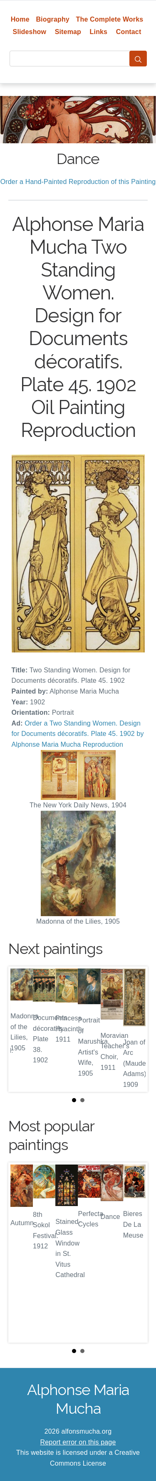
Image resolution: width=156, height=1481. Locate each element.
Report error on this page (78, 1442)
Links (99, 31)
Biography (52, 19)
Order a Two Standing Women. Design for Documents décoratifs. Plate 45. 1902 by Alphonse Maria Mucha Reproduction (78, 734)
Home (20, 19)
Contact (128, 31)
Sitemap (68, 31)
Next (134, 1029)
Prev (21, 1029)
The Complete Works (110, 19)
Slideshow (30, 31)
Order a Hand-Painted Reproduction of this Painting (78, 181)
